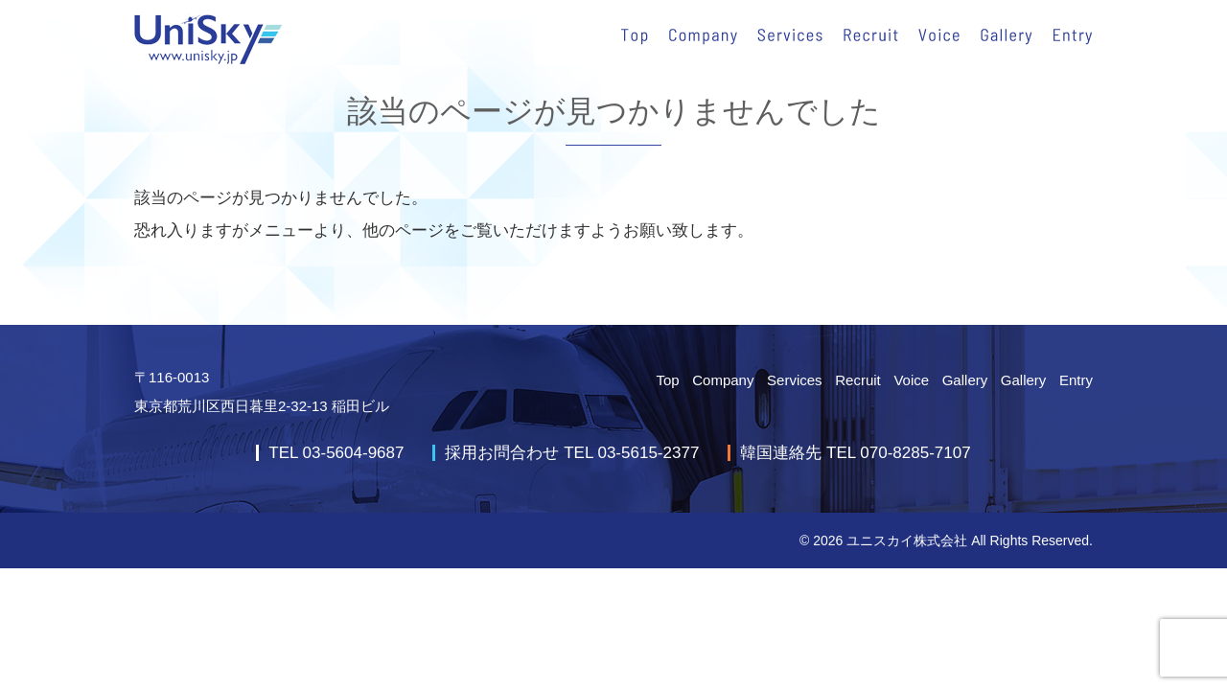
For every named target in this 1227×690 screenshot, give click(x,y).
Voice (911, 380)
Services (794, 380)
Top (667, 380)
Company (722, 380)
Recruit (858, 380)
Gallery (965, 380)
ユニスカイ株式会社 (906, 540)
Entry (1076, 380)
